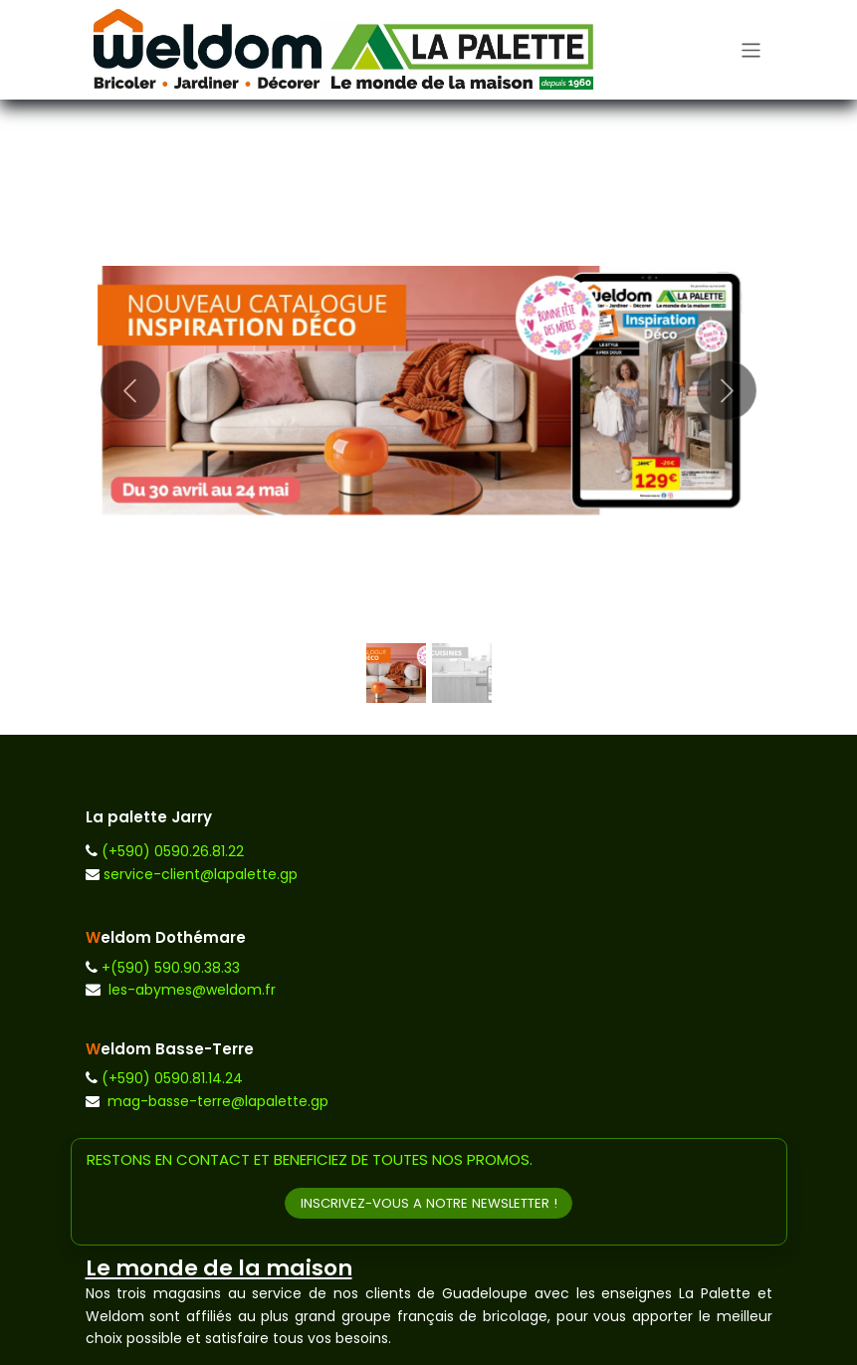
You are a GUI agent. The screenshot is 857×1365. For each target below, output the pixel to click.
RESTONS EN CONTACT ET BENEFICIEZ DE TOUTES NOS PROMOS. (310, 1159)
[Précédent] (131, 390)
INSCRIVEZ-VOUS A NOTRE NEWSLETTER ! (429, 1203)
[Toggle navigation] (751, 49)
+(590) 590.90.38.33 (171, 968)
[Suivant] (727, 390)
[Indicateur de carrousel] (396, 673)
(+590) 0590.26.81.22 (173, 851)
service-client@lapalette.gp (201, 874)
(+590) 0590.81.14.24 (172, 1078)
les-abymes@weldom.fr (192, 990)
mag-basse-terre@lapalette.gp (217, 1101)
